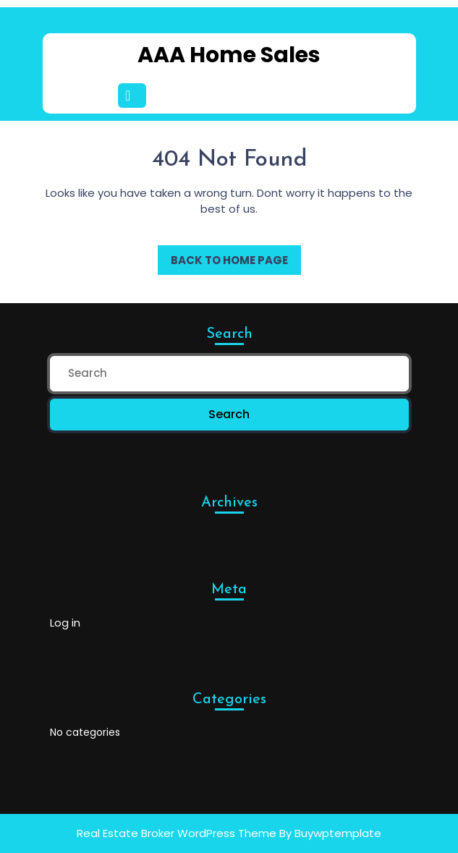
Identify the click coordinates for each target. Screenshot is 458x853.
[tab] (134, 95)
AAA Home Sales (229, 55)
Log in (65, 622)
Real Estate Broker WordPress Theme (176, 833)
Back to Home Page (223, 256)
